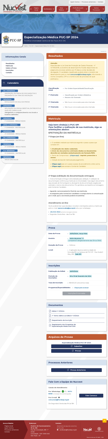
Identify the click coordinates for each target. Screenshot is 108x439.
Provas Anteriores (76, 370)
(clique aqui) (74, 155)
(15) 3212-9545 (55, 212)
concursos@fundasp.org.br (80, 74)
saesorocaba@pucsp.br (67, 208)
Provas (76, 351)
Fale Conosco (91, 396)
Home (25, 46)
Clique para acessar (81, 288)
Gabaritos (76, 346)
